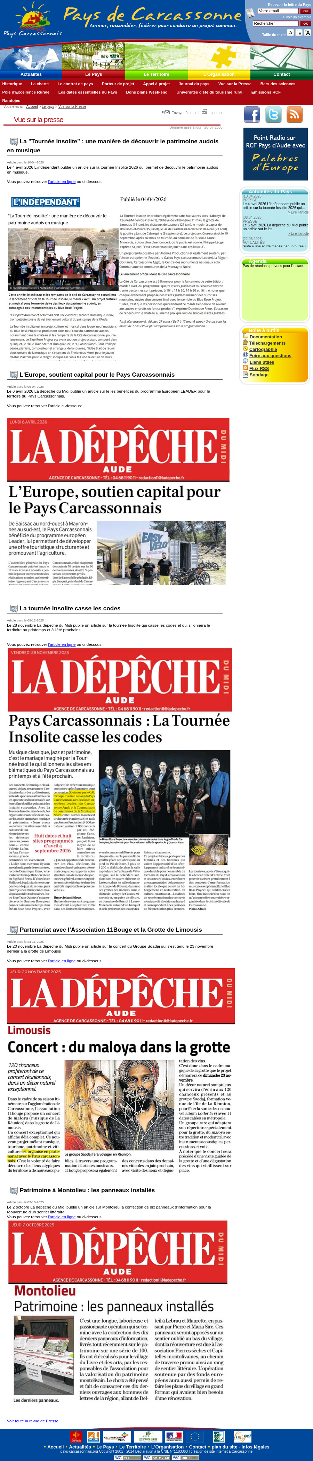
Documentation (262, 336)
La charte (40, 84)
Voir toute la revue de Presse (32, 1421)
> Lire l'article (298, 212)
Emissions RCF (266, 92)
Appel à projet (156, 84)
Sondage (255, 374)
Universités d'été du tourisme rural (209, 92)
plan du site (225, 1447)
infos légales (255, 1447)
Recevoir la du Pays (289, 5)
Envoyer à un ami (180, 113)
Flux (256, 368)
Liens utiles (258, 362)
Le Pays (93, 74)
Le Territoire (156, 74)
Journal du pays (194, 84)
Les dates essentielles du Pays (87, 92)
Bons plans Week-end (146, 92)
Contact (281, 74)
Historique (12, 84)
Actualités (31, 74)
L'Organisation (219, 74)
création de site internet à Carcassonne (221, 1451)
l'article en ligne (61, 181)
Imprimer (212, 113)
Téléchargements (264, 343)
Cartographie (260, 349)
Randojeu (11, 100)
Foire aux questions (267, 355)
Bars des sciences (278, 84)
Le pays (48, 107)
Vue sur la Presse (235, 84)
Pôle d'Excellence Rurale (25, 92)
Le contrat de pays (75, 84)
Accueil (32, 107)
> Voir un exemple (297, 17)
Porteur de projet (118, 84)
